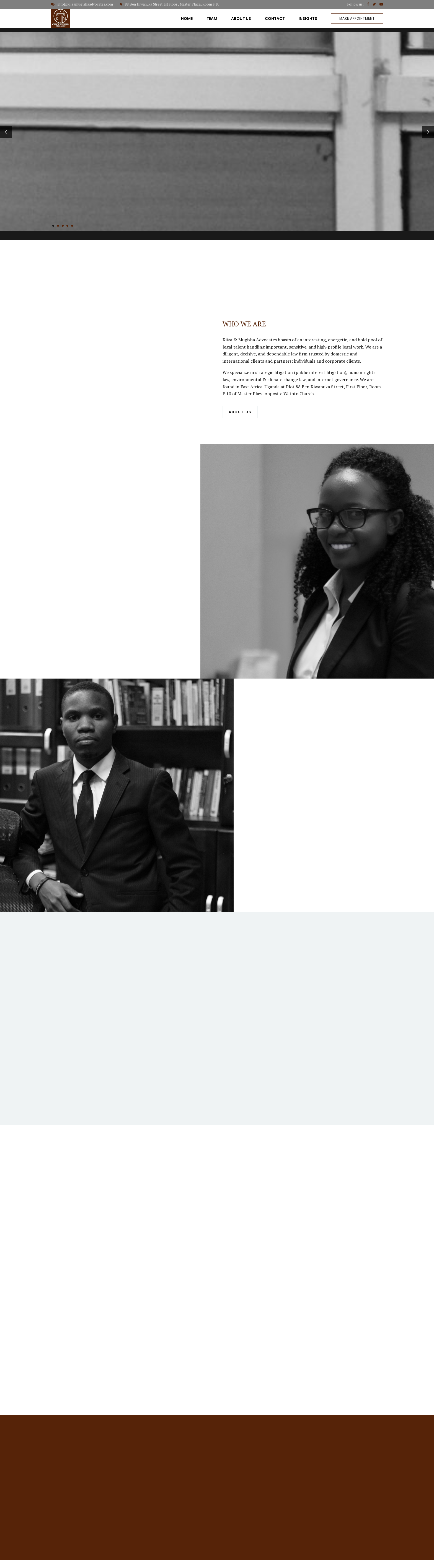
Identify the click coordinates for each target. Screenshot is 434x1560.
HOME (187, 18)
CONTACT (275, 18)
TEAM (211, 18)
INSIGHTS (308, 18)
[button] (6, 132)
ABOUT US (241, 18)
